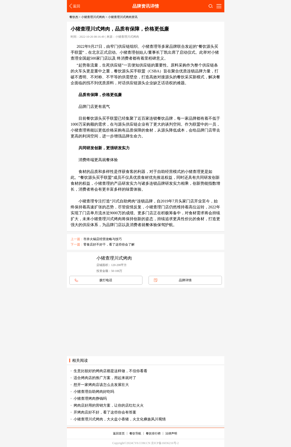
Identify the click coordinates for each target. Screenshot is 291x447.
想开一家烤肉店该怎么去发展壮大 (101, 385)
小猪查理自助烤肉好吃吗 (94, 392)
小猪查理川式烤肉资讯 (123, 17)
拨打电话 (105, 280)
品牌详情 (185, 280)
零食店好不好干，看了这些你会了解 (109, 244)
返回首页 (119, 433)
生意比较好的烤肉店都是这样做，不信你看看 (110, 371)
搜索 (210, 7)
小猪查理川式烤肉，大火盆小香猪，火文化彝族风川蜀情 (120, 419)
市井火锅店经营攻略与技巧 (102, 239)
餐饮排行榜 (153, 433)
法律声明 (171, 433)
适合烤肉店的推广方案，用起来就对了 (105, 378)
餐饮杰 (73, 17)
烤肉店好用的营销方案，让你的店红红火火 (109, 405)
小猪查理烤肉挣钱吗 (90, 398)
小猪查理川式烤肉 (93, 17)
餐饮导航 (135, 433)
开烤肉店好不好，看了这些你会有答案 (105, 412)
